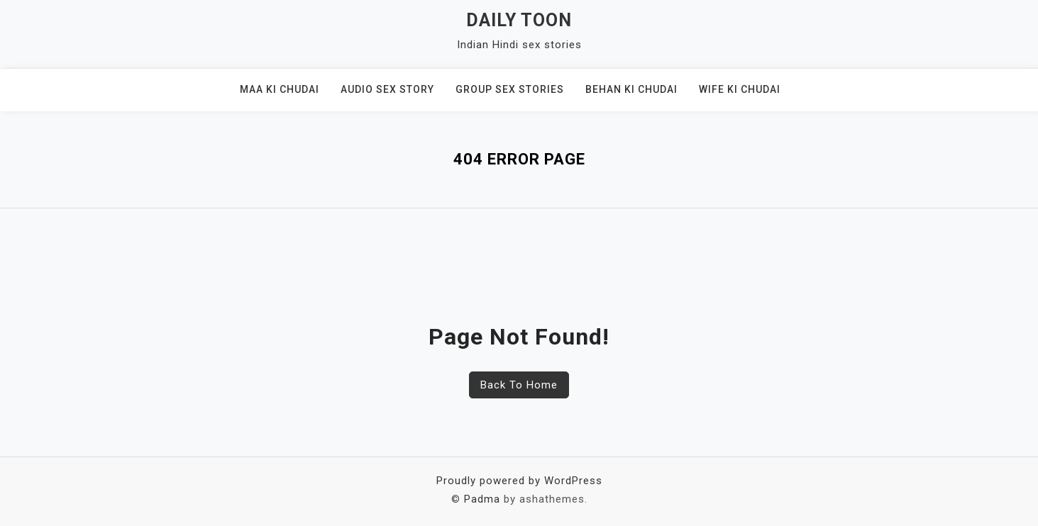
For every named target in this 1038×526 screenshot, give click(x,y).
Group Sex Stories (509, 89)
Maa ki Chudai (279, 89)
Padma (482, 499)
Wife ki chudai (739, 89)
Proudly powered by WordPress (519, 480)
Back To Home (519, 385)
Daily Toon (519, 20)
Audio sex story (387, 89)
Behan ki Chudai (631, 89)
